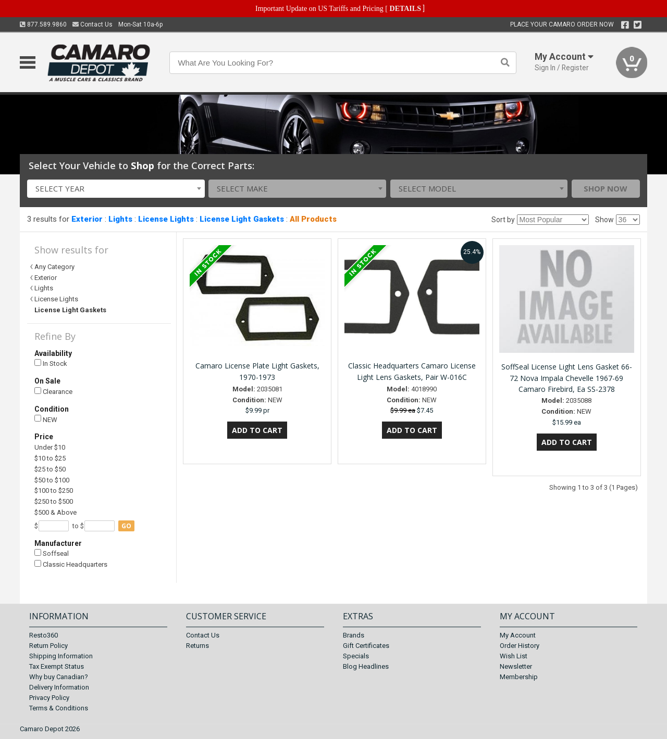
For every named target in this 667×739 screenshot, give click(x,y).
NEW (45, 419)
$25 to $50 (50, 469)
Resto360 (43, 635)
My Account (518, 635)
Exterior (87, 219)
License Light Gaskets (242, 219)
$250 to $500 (53, 501)
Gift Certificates (366, 645)
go (126, 525)
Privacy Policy (49, 698)
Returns (197, 645)
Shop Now (605, 188)
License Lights (166, 219)
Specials (356, 656)
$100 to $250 (53, 490)
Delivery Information (59, 687)
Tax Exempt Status (56, 666)
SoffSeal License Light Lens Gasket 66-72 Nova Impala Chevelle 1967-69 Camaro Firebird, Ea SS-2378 (566, 378)
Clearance (53, 391)
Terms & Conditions (58, 708)
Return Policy (48, 645)
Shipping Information (61, 656)
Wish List (513, 656)
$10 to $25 (50, 458)
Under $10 (49, 447)
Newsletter (516, 666)
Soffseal (51, 553)
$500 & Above (55, 512)
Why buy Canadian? (58, 677)
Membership (519, 677)
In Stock (50, 363)
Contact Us (92, 24)
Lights (120, 219)
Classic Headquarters (70, 564)
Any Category (54, 267)
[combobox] (116, 189)
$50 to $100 (51, 480)
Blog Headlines (366, 666)
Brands (353, 635)
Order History (519, 645)
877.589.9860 (43, 24)
